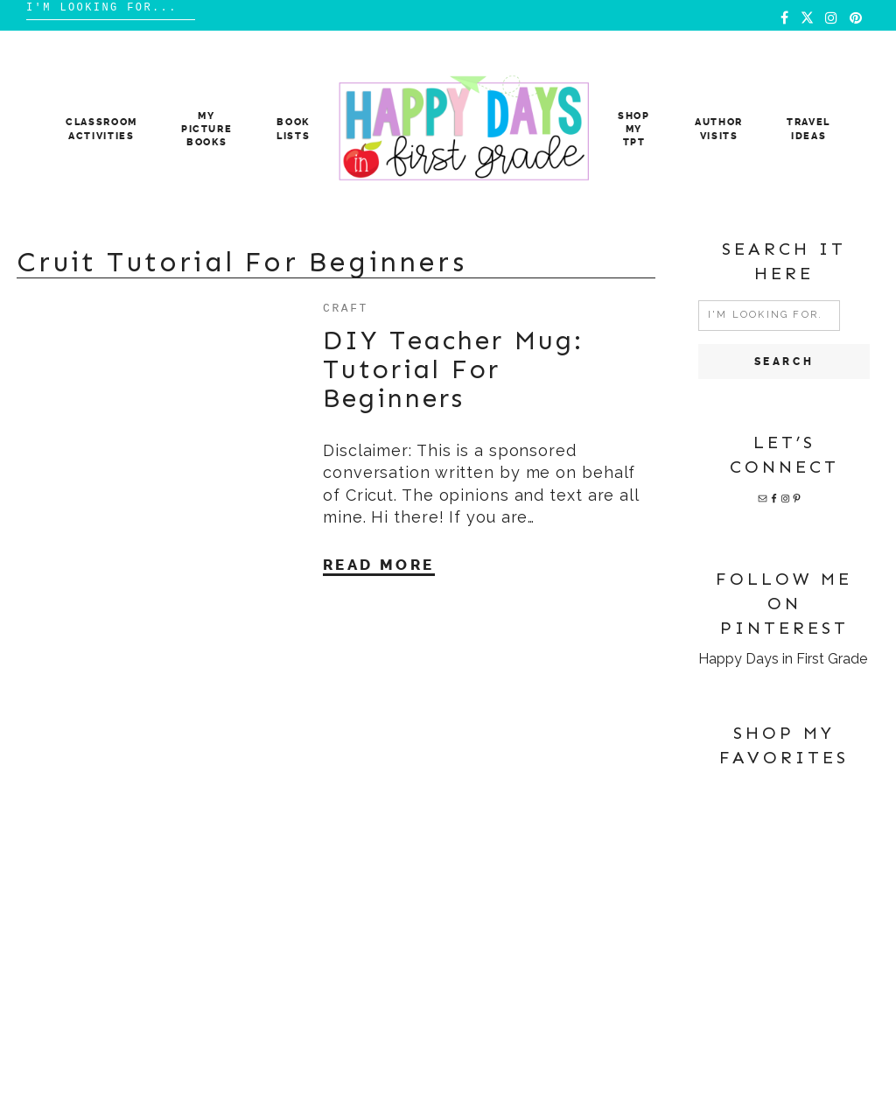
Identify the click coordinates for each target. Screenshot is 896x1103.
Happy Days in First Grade (782, 658)
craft (345, 307)
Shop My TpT (634, 129)
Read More (379, 564)
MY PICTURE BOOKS (207, 129)
